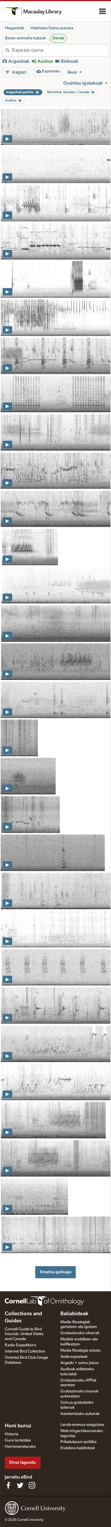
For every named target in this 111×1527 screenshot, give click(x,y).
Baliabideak (74, 1313)
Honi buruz (18, 1426)
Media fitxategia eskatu (80, 1350)
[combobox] (60, 50)
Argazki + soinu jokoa (79, 1363)
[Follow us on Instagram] (32, 1485)
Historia (11, 1434)
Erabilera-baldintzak (77, 1448)
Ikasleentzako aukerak (79, 1414)
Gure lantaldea (18, 1440)
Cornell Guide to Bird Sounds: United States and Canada (24, 1334)
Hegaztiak (14, 28)
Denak (58, 38)
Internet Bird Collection (25, 1351)
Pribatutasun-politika (78, 1442)
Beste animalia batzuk (25, 38)
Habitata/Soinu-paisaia (51, 28)
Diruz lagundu (22, 1462)
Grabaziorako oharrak (79, 1333)
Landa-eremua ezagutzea (82, 1425)
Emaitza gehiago (55, 1272)
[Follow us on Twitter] (20, 1485)
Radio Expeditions (20, 1345)
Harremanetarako (20, 1446)
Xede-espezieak (74, 1357)
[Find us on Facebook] (8, 1485)
